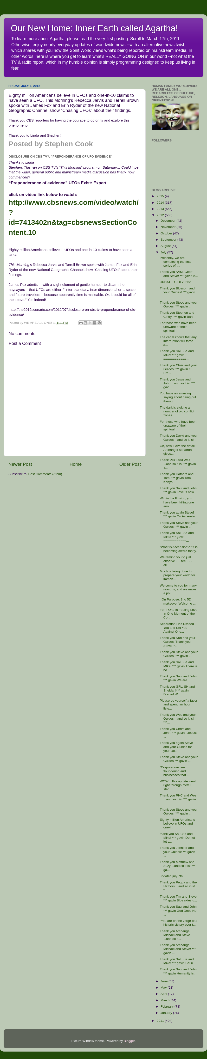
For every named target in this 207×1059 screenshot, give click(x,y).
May (164, 987)
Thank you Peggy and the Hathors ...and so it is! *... (178, 886)
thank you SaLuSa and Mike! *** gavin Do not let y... (177, 837)
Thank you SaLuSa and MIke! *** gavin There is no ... (178, 666)
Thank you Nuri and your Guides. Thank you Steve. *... (177, 641)
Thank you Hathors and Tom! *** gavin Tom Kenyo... (177, 478)
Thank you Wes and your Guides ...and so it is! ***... (178, 718)
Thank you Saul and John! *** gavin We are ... (179, 678)
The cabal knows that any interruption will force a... (178, 341)
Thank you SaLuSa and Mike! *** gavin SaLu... (178, 961)
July (164, 252)
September (169, 239)
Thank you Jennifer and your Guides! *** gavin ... (178, 851)
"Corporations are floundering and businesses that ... (175, 771)
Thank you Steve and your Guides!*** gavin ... (179, 759)
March (165, 1000)
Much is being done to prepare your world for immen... (177, 575)
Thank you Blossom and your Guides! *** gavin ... (178, 292)
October (167, 233)
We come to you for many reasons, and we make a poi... (178, 589)
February (168, 1006)
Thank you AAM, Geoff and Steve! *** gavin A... (179, 273)
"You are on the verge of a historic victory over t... (178, 922)
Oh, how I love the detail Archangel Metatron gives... (177, 449)
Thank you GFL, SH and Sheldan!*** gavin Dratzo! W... (177, 690)
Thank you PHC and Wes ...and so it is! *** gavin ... (178, 799)
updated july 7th (171, 876)
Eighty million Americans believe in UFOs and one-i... (177, 823)
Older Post (130, 464)
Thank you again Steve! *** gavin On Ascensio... (179, 514)
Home (76, 464)
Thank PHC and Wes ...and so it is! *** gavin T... (178, 464)
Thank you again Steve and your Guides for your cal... (176, 746)
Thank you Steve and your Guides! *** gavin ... (179, 304)
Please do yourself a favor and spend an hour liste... (178, 704)
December (168, 220)
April (164, 994)
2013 (161, 209)
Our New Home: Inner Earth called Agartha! (94, 28)
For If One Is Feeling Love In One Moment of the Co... (178, 613)
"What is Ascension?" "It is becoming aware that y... (179, 549)
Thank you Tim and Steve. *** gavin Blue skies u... (179, 898)
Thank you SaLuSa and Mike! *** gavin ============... (177, 355)
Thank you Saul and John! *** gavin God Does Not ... (179, 910)
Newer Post (20, 464)
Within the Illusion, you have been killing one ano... (177, 502)
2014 (161, 202)
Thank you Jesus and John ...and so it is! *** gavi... (177, 383)
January (167, 1013)
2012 (161, 215)
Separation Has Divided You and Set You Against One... (177, 627)
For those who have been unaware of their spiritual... (178, 326)
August (166, 246)
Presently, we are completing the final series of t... (175, 261)
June (164, 981)
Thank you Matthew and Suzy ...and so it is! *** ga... (177, 865)
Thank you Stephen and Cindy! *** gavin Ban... (177, 314)
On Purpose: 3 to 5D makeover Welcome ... (178, 601)
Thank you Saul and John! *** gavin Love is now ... (179, 490)
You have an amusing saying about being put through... (178, 397)
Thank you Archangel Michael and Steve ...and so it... (175, 935)
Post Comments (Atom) (45, 474)
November (168, 227)
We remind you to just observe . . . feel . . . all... (176, 561)
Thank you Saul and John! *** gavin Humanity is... (179, 971)
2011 (161, 1020)
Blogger (129, 1041)
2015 (161, 196)
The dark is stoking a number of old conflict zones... (177, 411)
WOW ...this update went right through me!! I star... (178, 785)
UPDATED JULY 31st (175, 282)
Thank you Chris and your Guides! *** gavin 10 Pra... (178, 369)
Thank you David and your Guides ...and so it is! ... (179, 437)
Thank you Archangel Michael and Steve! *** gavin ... (178, 949)
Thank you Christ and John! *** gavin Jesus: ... (178, 732)
